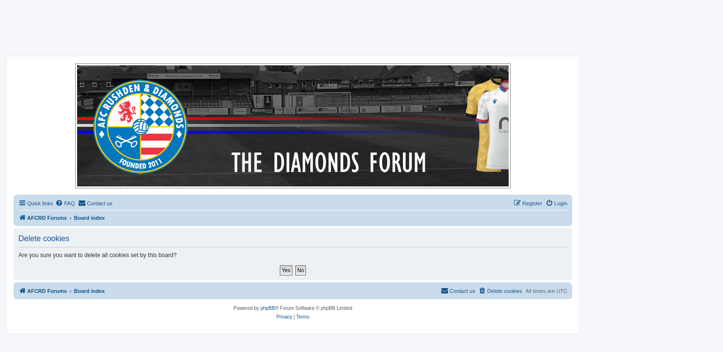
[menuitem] (65, 203)
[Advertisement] (361, 27)
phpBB (267, 308)
